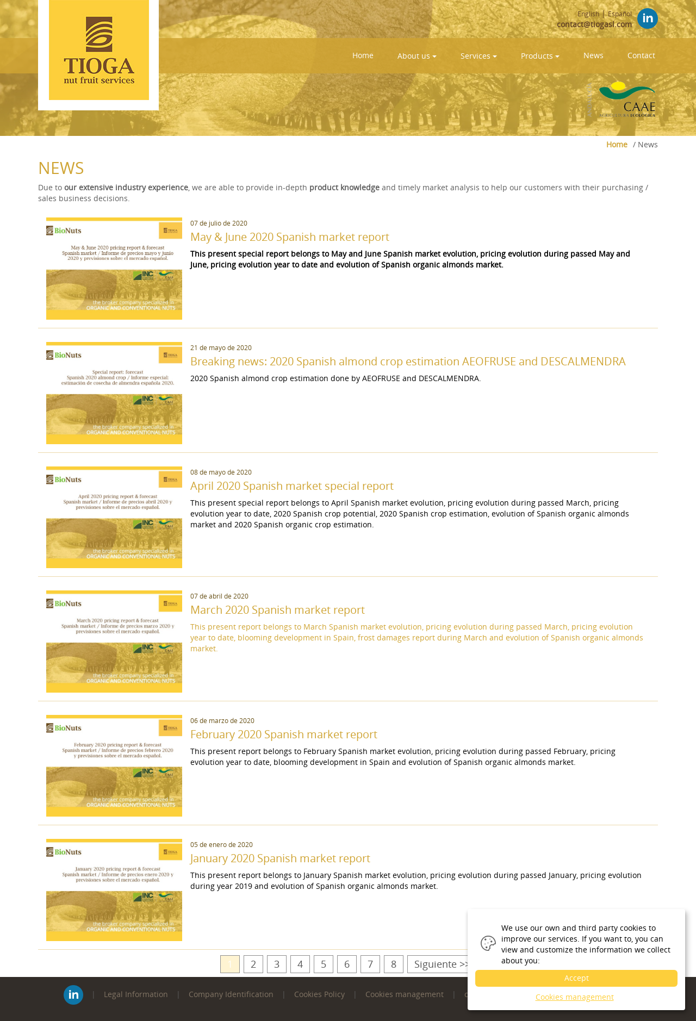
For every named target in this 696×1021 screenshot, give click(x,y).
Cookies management (404, 994)
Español (620, 13)
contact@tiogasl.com (594, 24)
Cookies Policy (319, 994)
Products (540, 56)
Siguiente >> (442, 963)
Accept (576, 978)
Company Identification (231, 994)
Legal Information (136, 994)
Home (363, 55)
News (593, 55)
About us (417, 56)
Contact (641, 55)
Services (479, 56)
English (588, 13)
